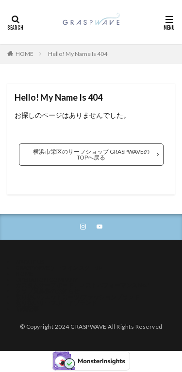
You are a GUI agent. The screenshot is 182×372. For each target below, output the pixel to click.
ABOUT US (30, 262)
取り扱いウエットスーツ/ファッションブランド (78, 297)
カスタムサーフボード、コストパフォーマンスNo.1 (83, 285)
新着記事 (27, 308)
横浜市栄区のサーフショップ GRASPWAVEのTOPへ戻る (91, 154)
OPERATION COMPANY (47, 279)
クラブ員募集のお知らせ (48, 291)
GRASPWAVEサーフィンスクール (59, 267)
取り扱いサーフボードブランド (56, 302)
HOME (24, 53)
